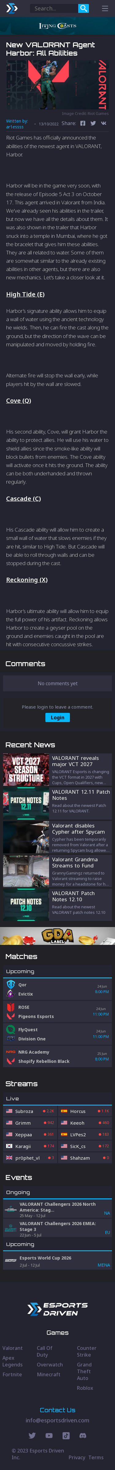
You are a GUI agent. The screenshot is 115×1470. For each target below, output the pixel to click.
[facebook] (83, 124)
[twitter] (93, 124)
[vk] (103, 124)
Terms (96, 1457)
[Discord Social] (66, 1436)
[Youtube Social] (49, 1436)
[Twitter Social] (32, 1436)
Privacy (77, 1457)
